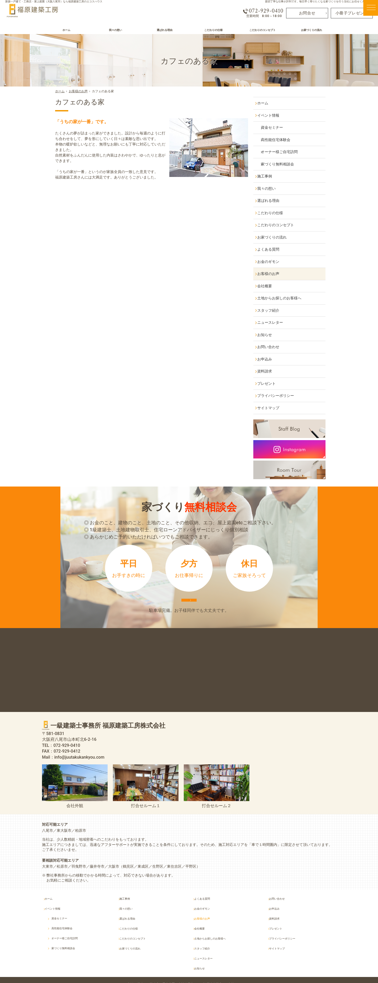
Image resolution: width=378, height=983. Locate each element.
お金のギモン (273, 262)
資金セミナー (278, 127)
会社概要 (269, 286)
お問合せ (307, 13)
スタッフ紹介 (273, 310)
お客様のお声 (273, 274)
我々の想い (271, 188)
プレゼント (271, 383)
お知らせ (269, 335)
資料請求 (269, 371)
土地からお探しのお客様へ (284, 298)
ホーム (267, 103)
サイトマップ (273, 408)
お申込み (269, 359)
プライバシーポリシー (280, 395)
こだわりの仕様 (275, 213)
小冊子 (352, 13)
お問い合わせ (273, 347)
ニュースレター (275, 322)
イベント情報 (273, 115)
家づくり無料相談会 (284, 164)
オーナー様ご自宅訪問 (285, 152)
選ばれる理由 (273, 200)
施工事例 (269, 176)
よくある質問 (273, 249)
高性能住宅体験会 (282, 140)
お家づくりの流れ (277, 237)
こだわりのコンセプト (280, 225)
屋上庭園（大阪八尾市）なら (206, 968)
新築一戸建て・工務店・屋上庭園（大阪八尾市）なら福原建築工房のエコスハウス (53, 1)
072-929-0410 (262, 10)
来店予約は (189, 607)
